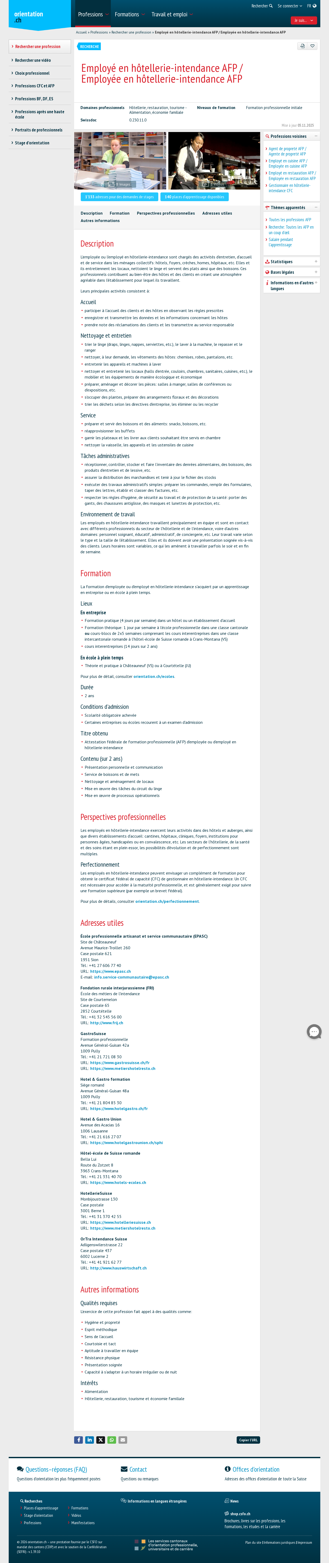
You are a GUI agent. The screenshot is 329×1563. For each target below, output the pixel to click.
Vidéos (76, 1515)
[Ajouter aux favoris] (312, 46)
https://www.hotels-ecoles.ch (118, 1182)
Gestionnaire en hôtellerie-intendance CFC (290, 188)
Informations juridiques (279, 1542)
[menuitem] (93, 13)
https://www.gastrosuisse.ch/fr (120, 1062)
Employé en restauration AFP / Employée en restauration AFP (292, 175)
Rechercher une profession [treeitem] (38, 46)
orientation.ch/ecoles (153, 676)
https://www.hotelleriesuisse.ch (120, 1222)
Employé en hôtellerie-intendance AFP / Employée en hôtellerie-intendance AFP (220, 32)
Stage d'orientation (38, 1515)
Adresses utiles (217, 213)
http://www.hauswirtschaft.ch (118, 1268)
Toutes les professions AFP (290, 219)
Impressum (305, 1542)
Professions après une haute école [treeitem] (40, 114)
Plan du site (253, 1542)
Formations (79, 1507)
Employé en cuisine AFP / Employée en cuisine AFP (288, 163)
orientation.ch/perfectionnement (167, 901)
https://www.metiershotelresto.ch (122, 1068)
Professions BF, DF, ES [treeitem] (34, 99)
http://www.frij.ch (106, 1022)
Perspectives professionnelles (166, 213)
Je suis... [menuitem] (304, 20)
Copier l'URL (248, 1439)
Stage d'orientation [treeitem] (32, 143)
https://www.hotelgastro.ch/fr (119, 1108)
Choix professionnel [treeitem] (32, 73)
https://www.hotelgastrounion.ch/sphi (126, 1142)
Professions (99, 32)
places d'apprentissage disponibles (194, 196)
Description (92, 213)
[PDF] (302, 46)
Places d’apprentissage (41, 1507)
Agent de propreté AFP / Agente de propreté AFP (287, 151)
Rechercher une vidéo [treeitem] (33, 60)
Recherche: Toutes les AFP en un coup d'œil (291, 229)
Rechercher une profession (131, 32)
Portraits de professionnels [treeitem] (39, 130)
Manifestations (83, 1522)
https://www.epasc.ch (110, 971)
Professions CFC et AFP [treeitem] (35, 86)
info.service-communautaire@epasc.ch (131, 977)
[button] (78, 1440)
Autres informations (100, 220)
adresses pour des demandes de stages (119, 196)
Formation (120, 213)
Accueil (81, 32)
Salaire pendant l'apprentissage (281, 242)
